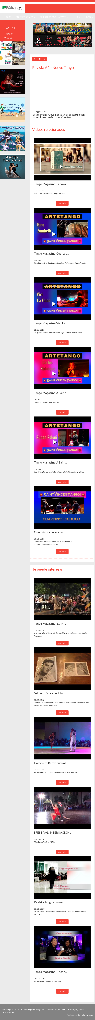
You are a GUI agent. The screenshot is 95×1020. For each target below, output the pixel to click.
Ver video (62, 203)
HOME (8, 17)
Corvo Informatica (85, 1015)
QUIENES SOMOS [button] (26, 17)
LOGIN (89, 17)
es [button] (79, 17)
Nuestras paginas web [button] (54, 17)
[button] (62, 159)
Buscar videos (8, 35)
